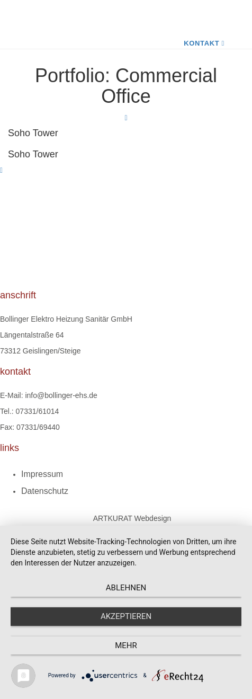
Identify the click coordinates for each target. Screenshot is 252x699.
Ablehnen (126, 587)
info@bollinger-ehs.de (61, 395)
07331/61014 (37, 411)
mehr (126, 645)
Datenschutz (44, 491)
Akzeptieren (126, 616)
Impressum (42, 474)
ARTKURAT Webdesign (132, 518)
